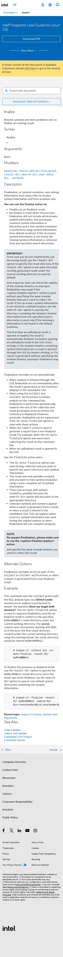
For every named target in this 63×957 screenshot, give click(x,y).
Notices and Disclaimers (18, 883)
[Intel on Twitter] (11, 828)
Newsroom (9, 774)
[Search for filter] (31, 90)
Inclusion (8, 806)
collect (8, 726)
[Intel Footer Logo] (9, 924)
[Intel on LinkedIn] (19, 828)
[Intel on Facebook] (3, 828)
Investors (8, 782)
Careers (7, 790)
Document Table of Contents (30, 101)
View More (29, 50)
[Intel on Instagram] (35, 828)
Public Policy (10, 814)
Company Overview (14, 758)
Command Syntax (14, 736)
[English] (50, 4)
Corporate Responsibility (17, 798)
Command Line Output (18, 733)
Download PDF (31, 39)
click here (30, 68)
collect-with (11, 730)
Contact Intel (10, 766)
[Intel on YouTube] (27, 828)
